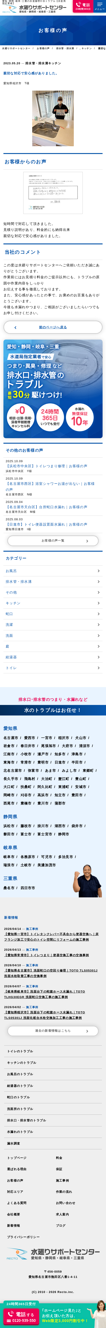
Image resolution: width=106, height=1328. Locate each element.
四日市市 (29, 887)
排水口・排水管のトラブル (26, 1116)
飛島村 (31, 778)
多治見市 (68, 856)
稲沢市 (66, 737)
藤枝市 (27, 826)
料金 (59, 1153)
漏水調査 (13, 1139)
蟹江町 (66, 778)
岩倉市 (9, 746)
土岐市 (27, 865)
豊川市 (45, 803)
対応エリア (15, 1186)
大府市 (70, 746)
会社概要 (13, 1209)
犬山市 (84, 737)
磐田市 (9, 834)
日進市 (62, 762)
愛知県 (10, 728)
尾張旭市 (50, 746)
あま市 (52, 770)
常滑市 (27, 762)
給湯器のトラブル (20, 1082)
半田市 (80, 762)
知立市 (62, 795)
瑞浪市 (9, 865)
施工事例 (62, 1175)
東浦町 (66, 786)
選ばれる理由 (16, 1164)
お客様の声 (15, 1175)
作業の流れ (64, 1186)
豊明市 (45, 762)
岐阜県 (10, 847)
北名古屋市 (13, 770)
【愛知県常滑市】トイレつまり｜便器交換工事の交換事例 (43, 954)
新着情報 (13, 1220)
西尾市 (9, 803)
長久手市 (11, 778)
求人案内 (62, 1209)
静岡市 (66, 834)
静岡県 (10, 816)
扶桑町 (27, 786)
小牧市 (27, 754)
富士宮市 (47, 834)
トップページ (16, 1153)
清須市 (88, 746)
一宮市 (49, 737)
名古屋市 (11, 737)
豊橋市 (27, 803)
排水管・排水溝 (36, 63)
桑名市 (9, 887)
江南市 (9, 754)
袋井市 (80, 826)
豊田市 (80, 795)
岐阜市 (9, 856)
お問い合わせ (65, 1198)
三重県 (10, 878)
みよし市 (72, 770)
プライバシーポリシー (23, 1231)
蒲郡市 (62, 803)
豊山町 (84, 778)
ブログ (61, 1220)
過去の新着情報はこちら (62, 1028)
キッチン (53, 63)
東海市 (9, 762)
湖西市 (62, 826)
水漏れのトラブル (20, 1128)
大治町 (49, 778)
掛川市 (45, 826)
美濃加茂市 (48, 865)
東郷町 (92, 770)
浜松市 (9, 826)
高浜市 (45, 795)
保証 (59, 1164)
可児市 (49, 856)
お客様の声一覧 (65, 540)
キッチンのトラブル (21, 1059)
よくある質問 (16, 1198)
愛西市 (31, 737)
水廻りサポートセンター (16, 48)
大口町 (9, 786)
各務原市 (29, 856)
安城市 (84, 786)
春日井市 (29, 746)
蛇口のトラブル (18, 1094)
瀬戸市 (45, 754)
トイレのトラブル (20, 1048)
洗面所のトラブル (20, 1105)
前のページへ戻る (41, 327)
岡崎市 (9, 795)
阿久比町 (47, 786)
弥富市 (35, 770)
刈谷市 (27, 795)
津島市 (80, 754)
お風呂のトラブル (20, 1071)
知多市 (62, 754)
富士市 (27, 834)
